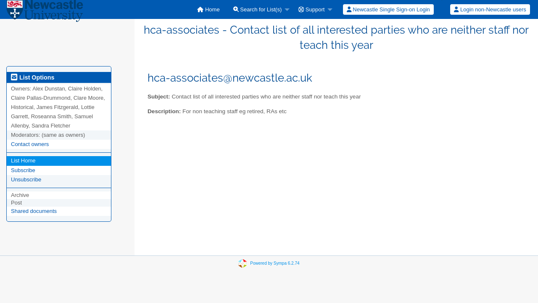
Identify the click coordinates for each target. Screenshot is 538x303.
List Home (23, 160)
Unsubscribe (26, 179)
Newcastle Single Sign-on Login (388, 9)
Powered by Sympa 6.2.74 (274, 263)
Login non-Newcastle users (490, 9)
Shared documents (34, 211)
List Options (32, 77)
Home (208, 9)
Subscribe (23, 170)
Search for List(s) (257, 9)
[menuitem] (208, 9)
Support (311, 9)
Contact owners (30, 144)
